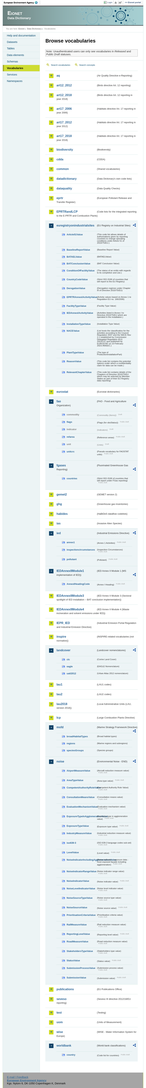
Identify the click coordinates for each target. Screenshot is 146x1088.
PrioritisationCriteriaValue (81, 915)
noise (60, 761)
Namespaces (14, 81)
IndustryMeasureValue (79, 833)
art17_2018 (64, 136)
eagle (70, 666)
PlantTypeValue (75, 352)
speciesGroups (75, 750)
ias (58, 523)
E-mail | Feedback (17, 1077)
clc (68, 659)
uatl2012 (71, 673)
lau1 (59, 684)
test (59, 1012)
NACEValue (73, 330)
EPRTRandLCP (67, 211)
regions (71, 743)
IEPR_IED (63, 623)
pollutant (72, 559)
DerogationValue (76, 288)
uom (59, 1022)
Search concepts (87, 65)
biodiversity (64, 149)
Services (12, 74)
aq (58, 75)
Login (109, 2)
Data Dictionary (34, 29)
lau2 (59, 694)
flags (69, 422)
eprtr (59, 198)
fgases (61, 465)
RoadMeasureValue (77, 941)
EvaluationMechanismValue (81, 806)
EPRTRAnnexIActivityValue (81, 297)
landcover (63, 650)
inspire (61, 636)
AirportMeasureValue (78, 770)
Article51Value (75, 234)
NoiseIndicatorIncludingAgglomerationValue (81, 859)
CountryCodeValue (77, 279)
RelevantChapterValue (79, 372)
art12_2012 (64, 85)
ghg (59, 504)
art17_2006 (64, 108)
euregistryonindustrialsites (75, 225)
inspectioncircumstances (81, 549)
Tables (11, 48)
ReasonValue (74, 361)
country (71, 1054)
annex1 (71, 542)
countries (72, 478)
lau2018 (61, 704)
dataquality (64, 188)
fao (58, 401)
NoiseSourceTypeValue (80, 898)
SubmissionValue (76, 977)
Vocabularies (15, 68)
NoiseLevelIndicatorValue (81, 888)
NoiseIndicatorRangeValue (81, 871)
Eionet (21, 29)
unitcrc (70, 451)
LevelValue (73, 852)
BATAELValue (74, 256)
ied (58, 533)
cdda (59, 159)
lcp (58, 717)
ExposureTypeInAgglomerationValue (81, 816)
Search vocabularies (60, 65)
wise (59, 1031)
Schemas (12, 61)
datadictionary (66, 178)
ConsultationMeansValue (80, 797)
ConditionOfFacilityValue (80, 270)
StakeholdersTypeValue (80, 951)
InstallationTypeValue (79, 324)
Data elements (15, 55)
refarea (70, 436)
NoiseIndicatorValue (78, 881)
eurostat (62, 391)
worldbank (63, 1045)
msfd (59, 727)
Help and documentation (21, 35)
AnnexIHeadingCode (78, 584)
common (62, 169)
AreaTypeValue (75, 780)
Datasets (12, 42)
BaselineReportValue (78, 249)
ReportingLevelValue (78, 934)
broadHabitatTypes (77, 736)
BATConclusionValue (78, 263)
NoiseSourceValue (77, 907)
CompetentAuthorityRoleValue (81, 787)
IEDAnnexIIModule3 (70, 595)
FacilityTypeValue (76, 306)
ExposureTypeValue (78, 826)
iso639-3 (71, 842)
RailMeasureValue (77, 924)
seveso (61, 999)
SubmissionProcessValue (81, 968)
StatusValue (73, 960)
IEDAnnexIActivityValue (80, 313)
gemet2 (61, 494)
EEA (22, 2)
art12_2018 (64, 95)
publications (65, 989)
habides (61, 513)
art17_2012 (64, 122)
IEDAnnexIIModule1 (70, 570)
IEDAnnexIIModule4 (70, 609)
